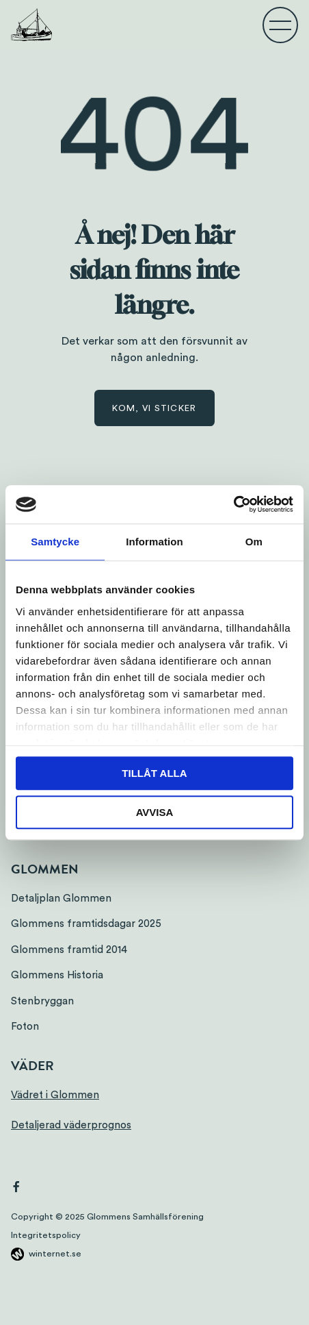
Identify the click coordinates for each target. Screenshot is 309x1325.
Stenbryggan (42, 1001)
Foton (25, 1026)
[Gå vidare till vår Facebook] (16, 1188)
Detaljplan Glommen (61, 898)
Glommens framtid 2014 (69, 950)
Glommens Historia (57, 975)
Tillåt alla (154, 773)
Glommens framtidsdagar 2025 (86, 924)
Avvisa (155, 812)
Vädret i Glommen (55, 1095)
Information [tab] (154, 541)
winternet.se (55, 1254)
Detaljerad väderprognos (71, 1125)
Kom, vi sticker (154, 408)
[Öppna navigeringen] (280, 24)
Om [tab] (254, 541)
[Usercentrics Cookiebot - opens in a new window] (233, 504)
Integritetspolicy (46, 1235)
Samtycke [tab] (55, 541)
